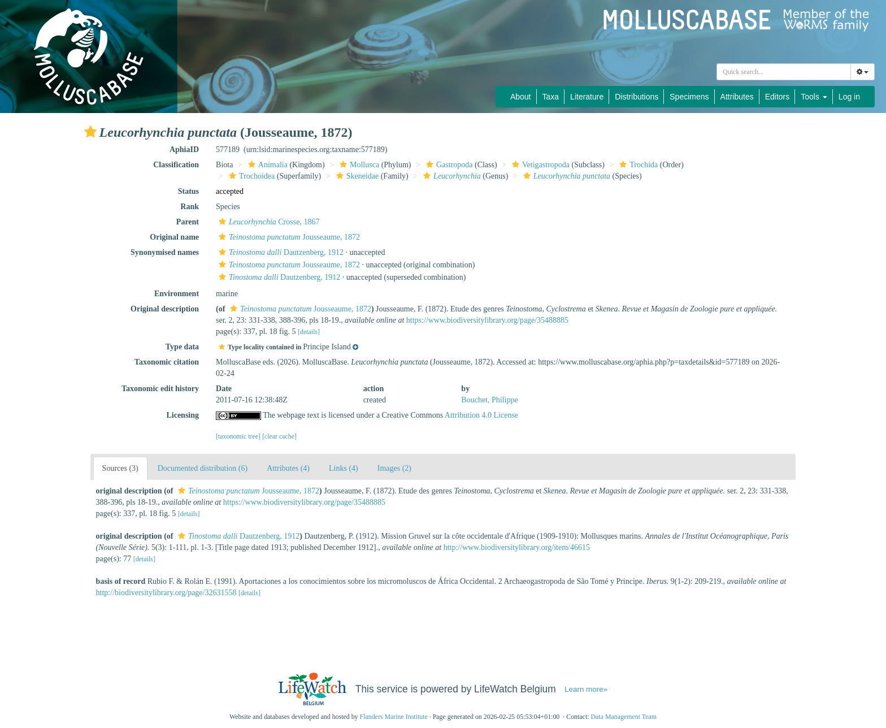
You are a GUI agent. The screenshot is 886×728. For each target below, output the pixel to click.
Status (188, 191)
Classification (176, 165)
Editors (777, 96)
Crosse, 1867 (267, 222)
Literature (586, 96)
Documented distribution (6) (202, 468)
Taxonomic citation (166, 362)
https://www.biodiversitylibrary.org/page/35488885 (487, 320)
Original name (174, 237)
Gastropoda (448, 165)
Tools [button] (814, 96)
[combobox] (783, 71)
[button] (90, 131)
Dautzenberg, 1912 (280, 252)
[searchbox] (783, 72)
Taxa (550, 96)
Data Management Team (623, 717)
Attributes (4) (288, 468)
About (520, 96)
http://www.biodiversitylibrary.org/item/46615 (517, 547)
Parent (187, 222)
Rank (189, 206)
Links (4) (343, 468)
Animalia (266, 165)
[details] (309, 332)
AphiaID (184, 149)
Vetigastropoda (539, 165)
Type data (182, 347)
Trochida (637, 165)
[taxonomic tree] (238, 436)
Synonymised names (165, 252)
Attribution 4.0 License (481, 415)
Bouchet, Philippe (489, 400)
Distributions (636, 96)
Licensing (182, 415)
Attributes (737, 96)
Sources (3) (120, 468)
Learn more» (585, 689)
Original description (165, 309)
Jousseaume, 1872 (288, 237)
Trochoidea (250, 176)
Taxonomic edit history (160, 388)
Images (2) (394, 468)
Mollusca (358, 165)
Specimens (689, 96)
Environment (176, 293)
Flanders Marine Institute (394, 717)
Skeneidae (356, 176)
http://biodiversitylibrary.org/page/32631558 (166, 592)
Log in (849, 96)
